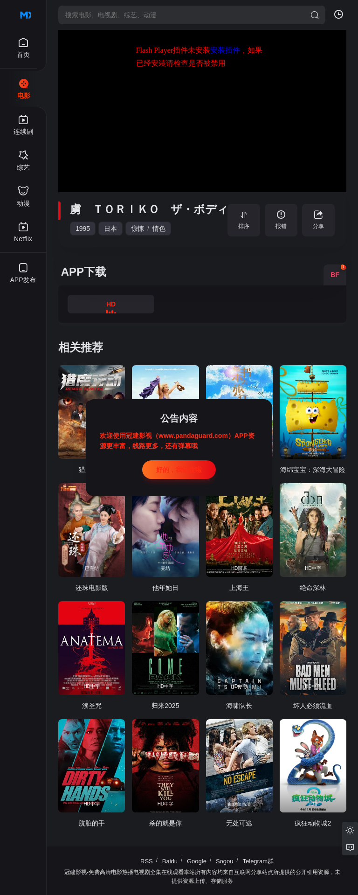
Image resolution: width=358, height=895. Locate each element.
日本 (110, 228)
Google (197, 861)
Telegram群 (258, 861)
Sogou (225, 861)
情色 (158, 228)
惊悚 (137, 228)
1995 (83, 228)
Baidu (170, 861)
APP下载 (83, 271)
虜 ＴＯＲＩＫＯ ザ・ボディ (149, 209)
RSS (146, 861)
